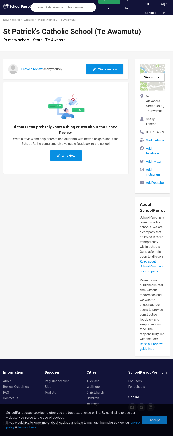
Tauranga (93, 404)
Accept (155, 420)
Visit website (155, 140)
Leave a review (32, 69)
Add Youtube (155, 182)
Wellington (94, 386)
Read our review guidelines (151, 346)
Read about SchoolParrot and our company (152, 266)
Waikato (29, 20)
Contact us (10, 398)
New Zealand (11, 20)
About (7, 381)
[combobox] (63, 7)
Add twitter (153, 161)
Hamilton (93, 398)
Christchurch (95, 392)
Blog (48, 386)
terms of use (27, 427)
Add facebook (152, 151)
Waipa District (46, 20)
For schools (136, 386)
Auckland (93, 381)
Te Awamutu (67, 20)
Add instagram (153, 172)
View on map (152, 77)
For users (135, 381)
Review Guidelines (16, 386)
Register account (57, 381)
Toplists (50, 392)
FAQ (6, 392)
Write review (105, 69)
